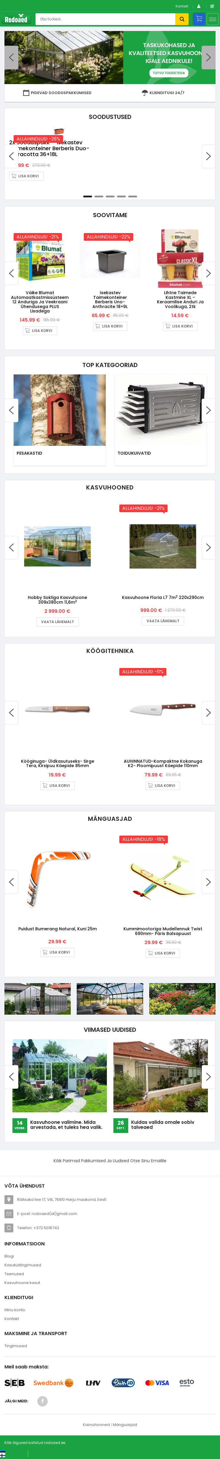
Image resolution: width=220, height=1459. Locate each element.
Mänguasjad (125, 1425)
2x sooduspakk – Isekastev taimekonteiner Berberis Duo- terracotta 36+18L (155, 139)
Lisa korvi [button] (134, 167)
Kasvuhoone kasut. (22, 1284)
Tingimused (15, 1347)
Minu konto (14, 1311)
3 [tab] (110, 188)
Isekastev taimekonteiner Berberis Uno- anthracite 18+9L (110, 292)
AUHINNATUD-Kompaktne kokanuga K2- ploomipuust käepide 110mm (163, 761)
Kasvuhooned (96, 1425)
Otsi (182, 19)
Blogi (9, 1257)
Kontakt (182, 6)
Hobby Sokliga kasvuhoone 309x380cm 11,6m (57, 595)
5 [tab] (132, 188)
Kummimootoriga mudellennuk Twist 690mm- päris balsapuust (162, 932)
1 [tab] (87, 188)
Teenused (14, 1275)
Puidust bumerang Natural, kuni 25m (57, 930)
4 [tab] (121, 188)
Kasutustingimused (22, 1266)
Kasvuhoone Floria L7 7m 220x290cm (163, 593)
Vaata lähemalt (57, 617)
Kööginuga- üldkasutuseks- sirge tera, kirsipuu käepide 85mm (57, 761)
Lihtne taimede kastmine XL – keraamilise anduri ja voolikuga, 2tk (180, 292)
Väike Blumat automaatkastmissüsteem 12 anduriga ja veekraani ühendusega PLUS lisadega (40, 295)
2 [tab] (98, 188)
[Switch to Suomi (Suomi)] (8, 1456)
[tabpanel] (110, 154)
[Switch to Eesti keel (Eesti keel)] (11, 1452)
